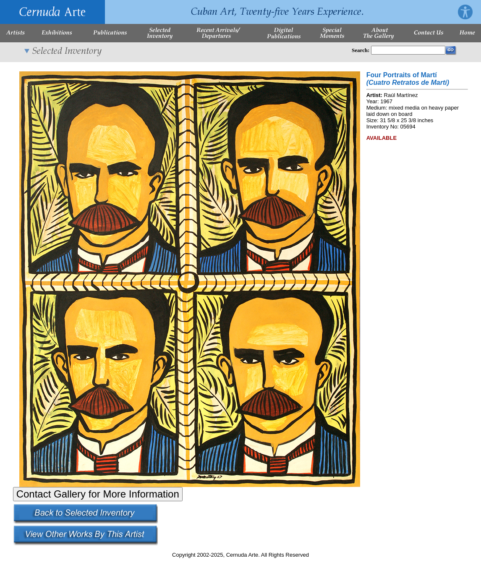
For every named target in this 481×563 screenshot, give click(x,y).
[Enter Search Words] (408, 50)
